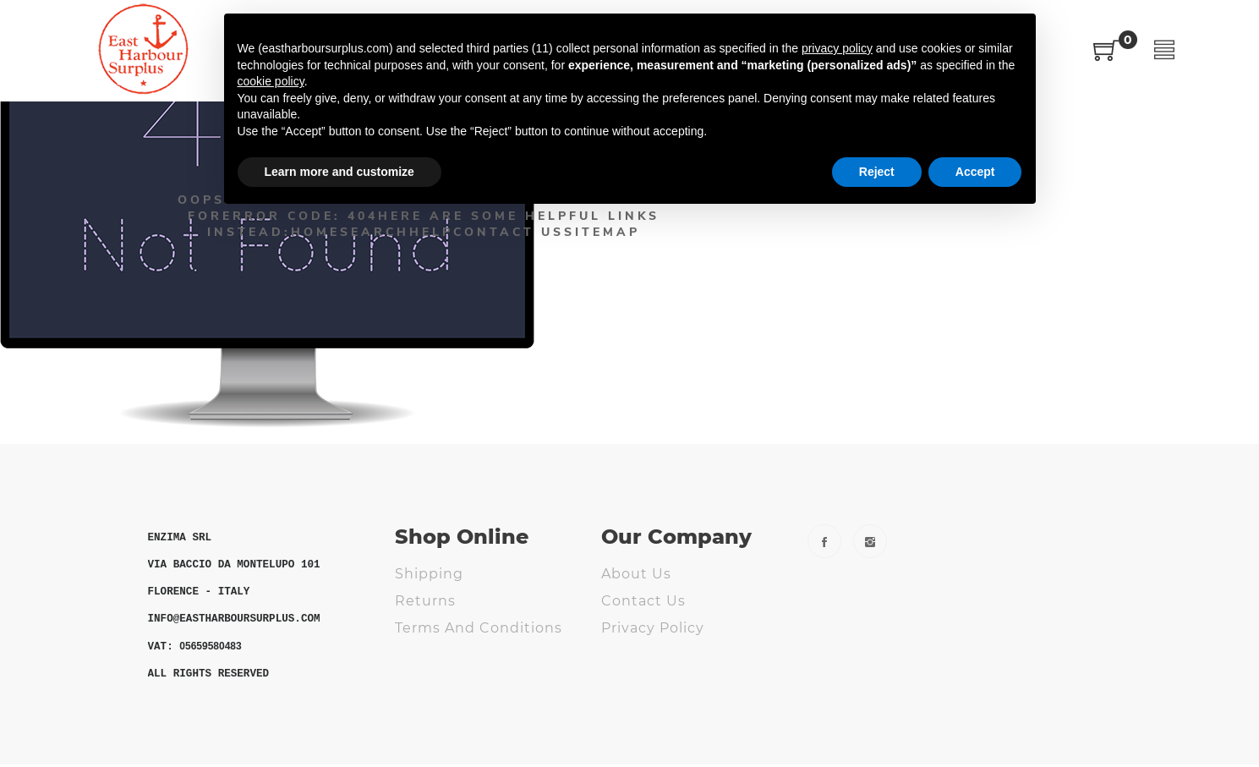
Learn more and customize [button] (339, 171)
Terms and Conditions (478, 628)
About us (636, 574)
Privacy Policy (652, 628)
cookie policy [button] (271, 81)
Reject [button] (877, 171)
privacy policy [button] (837, 48)
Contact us (643, 601)
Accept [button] (975, 171)
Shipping (429, 574)
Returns (425, 601)
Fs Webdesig (649, 682)
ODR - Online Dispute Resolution (476, 663)
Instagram (870, 541)
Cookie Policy (652, 655)
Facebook (824, 541)
